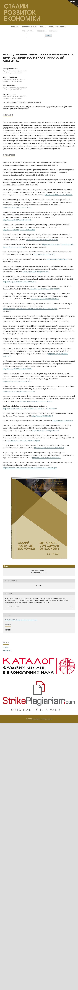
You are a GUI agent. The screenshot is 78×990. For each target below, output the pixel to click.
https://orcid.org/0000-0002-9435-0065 (12, 73)
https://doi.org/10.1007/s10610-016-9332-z (17, 220)
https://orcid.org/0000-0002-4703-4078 (12, 81)
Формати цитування (14, 606)
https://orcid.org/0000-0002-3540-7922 (12, 90)
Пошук (48, 35)
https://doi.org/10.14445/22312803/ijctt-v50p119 (19, 282)
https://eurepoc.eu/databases (57, 259)
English (6, 647)
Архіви (43, 27)
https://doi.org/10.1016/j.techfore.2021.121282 (19, 230)
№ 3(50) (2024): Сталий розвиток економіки (21, 620)
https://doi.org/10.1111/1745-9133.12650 (58, 195)
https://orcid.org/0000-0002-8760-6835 (12, 98)
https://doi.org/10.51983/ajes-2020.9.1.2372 (45, 289)
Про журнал (27, 31)
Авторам (41, 31)
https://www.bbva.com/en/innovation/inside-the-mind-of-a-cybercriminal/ (30, 409)
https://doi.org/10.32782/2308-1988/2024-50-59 (24, 102)
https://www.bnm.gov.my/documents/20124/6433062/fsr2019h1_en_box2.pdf (30, 309)
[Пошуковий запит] (35, 35)
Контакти (53, 31)
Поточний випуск (29, 27)
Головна (15, 27)
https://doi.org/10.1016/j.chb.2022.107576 (17, 207)
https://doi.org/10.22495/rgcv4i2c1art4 (36, 272)
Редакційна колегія (57, 27)
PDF (7, 566)
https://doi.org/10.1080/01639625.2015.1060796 (42, 240)
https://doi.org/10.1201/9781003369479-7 (45, 299)
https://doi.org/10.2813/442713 (43, 254)
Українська (7, 650)
